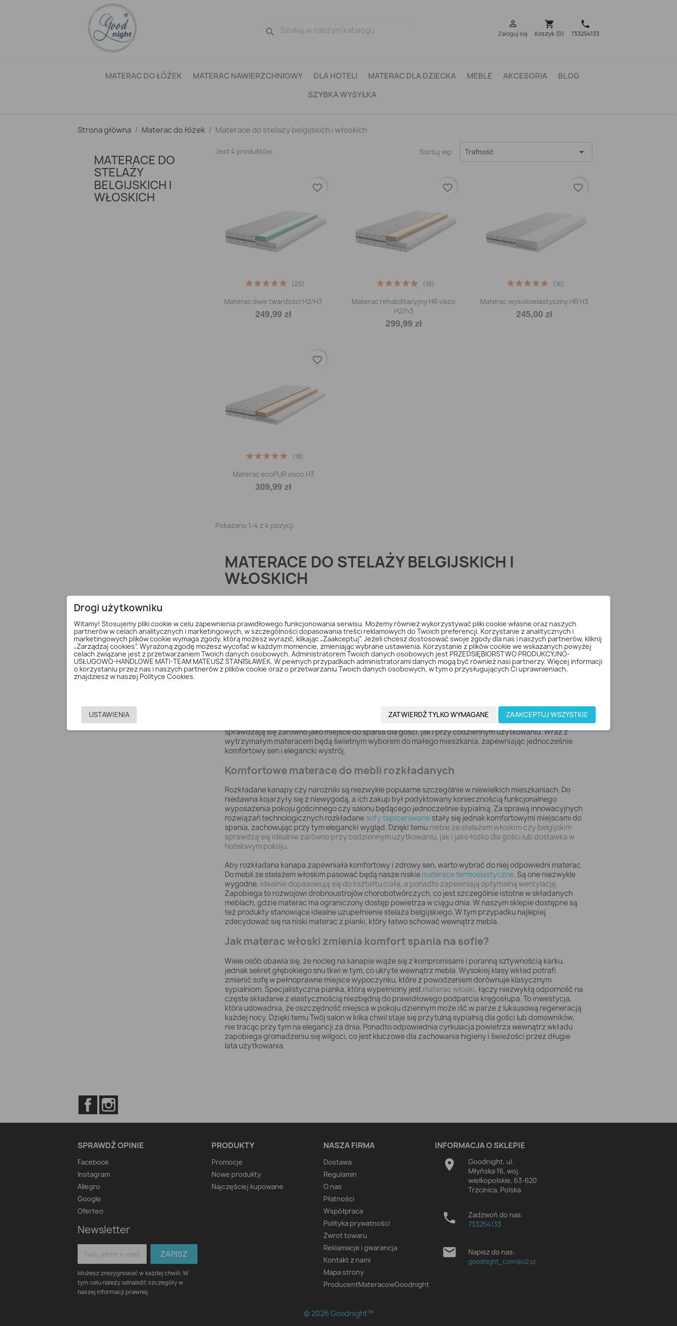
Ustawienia (151, 715)
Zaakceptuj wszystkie (505, 715)
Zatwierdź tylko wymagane (396, 715)
